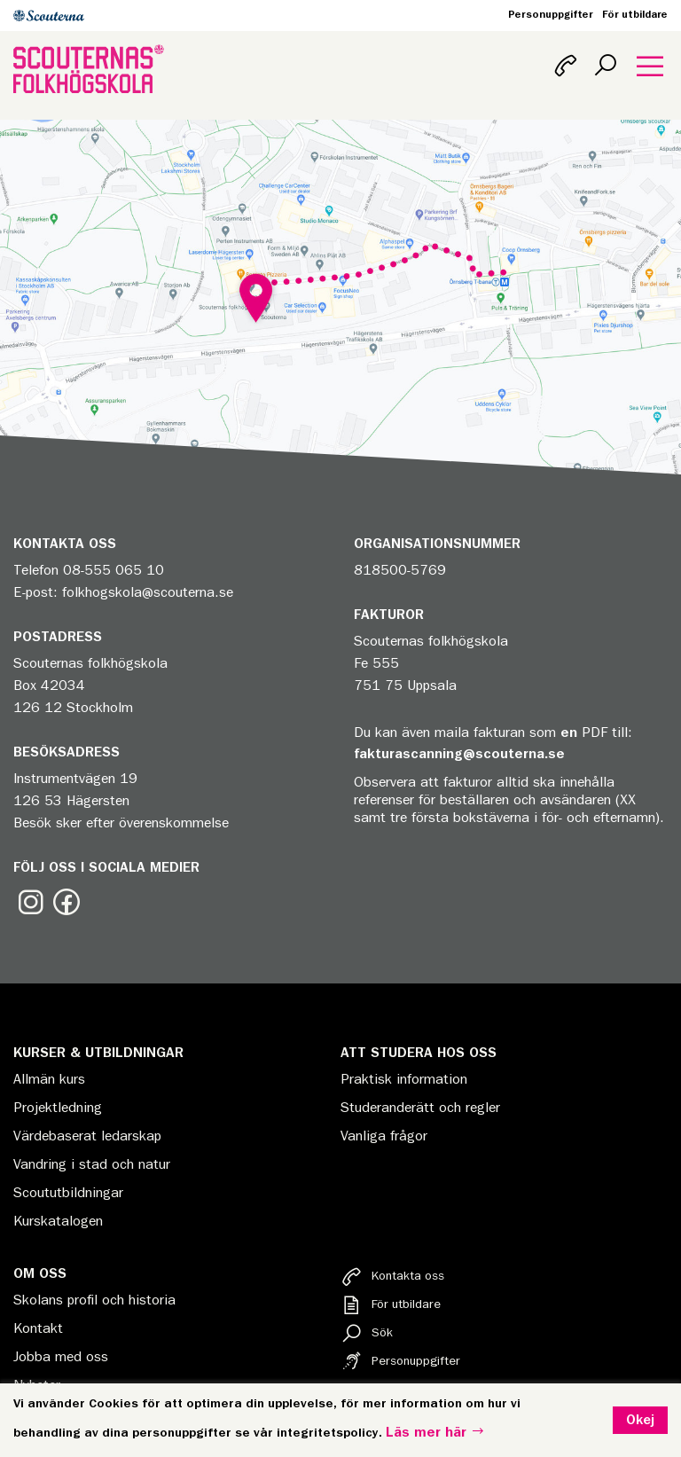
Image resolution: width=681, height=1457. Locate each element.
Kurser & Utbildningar (98, 1053)
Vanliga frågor (383, 1136)
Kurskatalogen (58, 1221)
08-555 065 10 (113, 570)
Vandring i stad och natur (91, 1164)
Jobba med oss (60, 1357)
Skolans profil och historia (94, 1300)
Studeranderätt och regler (420, 1108)
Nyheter (36, 1385)
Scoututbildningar (68, 1193)
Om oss (40, 1273)
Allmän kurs (49, 1079)
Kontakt (38, 1328)
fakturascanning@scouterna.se (459, 754)
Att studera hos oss (418, 1053)
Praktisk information (403, 1079)
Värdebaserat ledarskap (87, 1136)
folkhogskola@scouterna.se (147, 592)
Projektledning (57, 1108)
